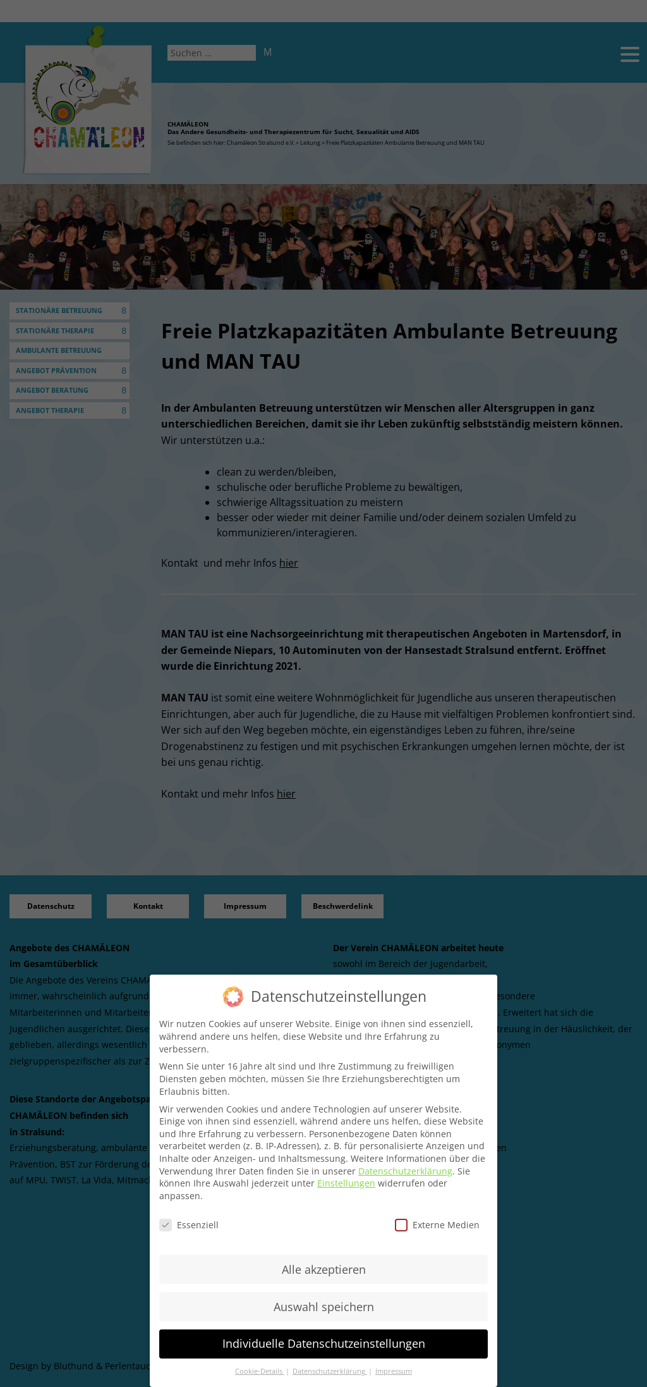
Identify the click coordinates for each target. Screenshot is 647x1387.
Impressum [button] (393, 1371)
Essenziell (189, 1225)
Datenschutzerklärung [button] (330, 1371)
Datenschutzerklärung (405, 1171)
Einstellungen (346, 1183)
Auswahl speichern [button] (324, 1306)
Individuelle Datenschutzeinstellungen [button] (323, 1343)
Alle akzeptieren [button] (324, 1269)
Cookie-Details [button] (259, 1371)
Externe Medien (437, 1225)
